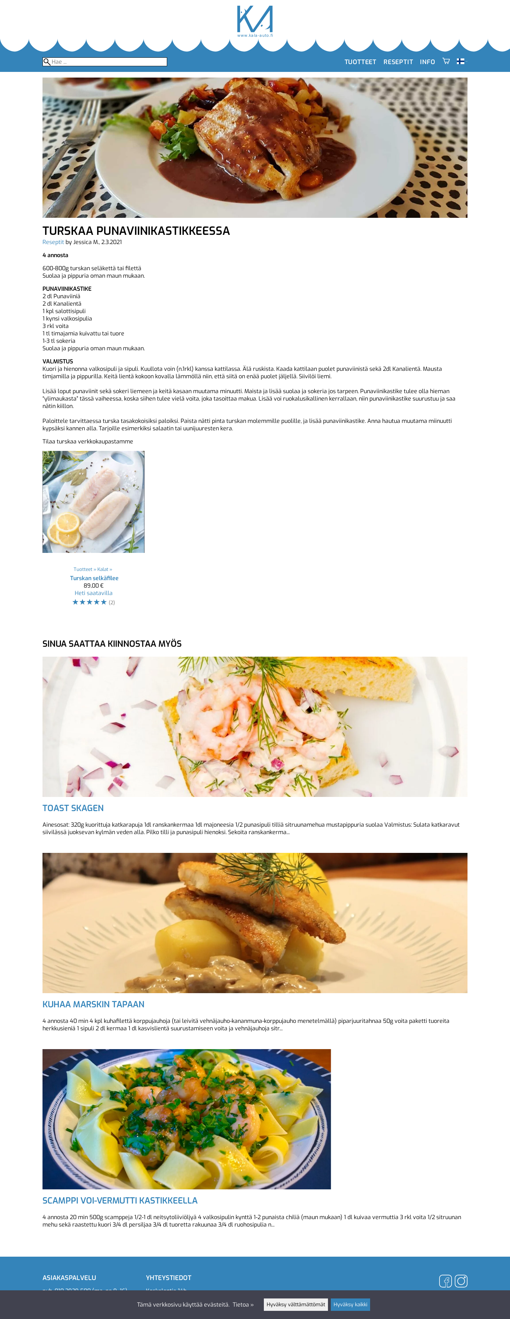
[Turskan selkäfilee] (93, 532)
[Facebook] (445, 1282)
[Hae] (104, 61)
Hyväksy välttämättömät (296, 1304)
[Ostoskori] (446, 62)
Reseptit (398, 62)
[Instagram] (461, 1282)
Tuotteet (360, 62)
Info (427, 62)
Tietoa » (243, 1304)
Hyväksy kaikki (350, 1304)
